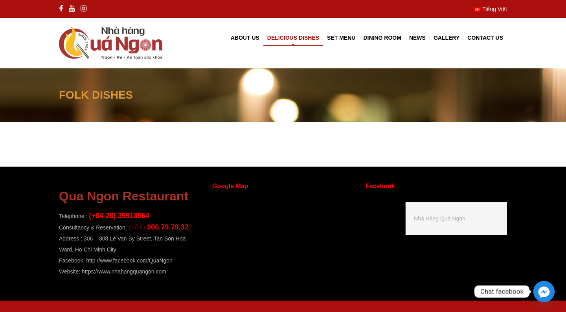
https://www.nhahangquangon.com (124, 271)
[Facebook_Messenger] (544, 291)
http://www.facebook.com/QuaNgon (129, 260)
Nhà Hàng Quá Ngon (439, 218)
